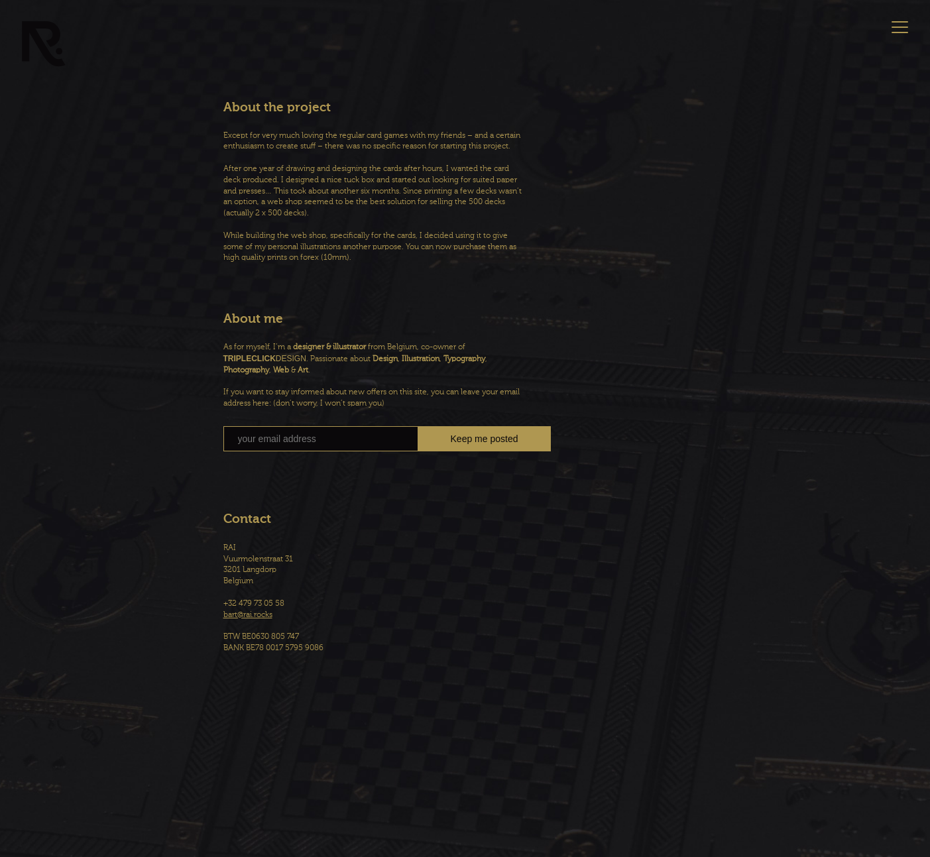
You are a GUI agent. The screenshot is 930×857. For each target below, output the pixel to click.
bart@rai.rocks (247, 615)
